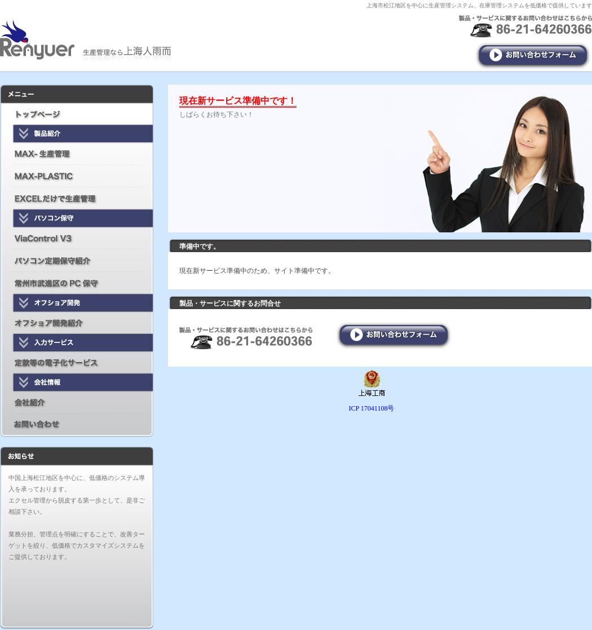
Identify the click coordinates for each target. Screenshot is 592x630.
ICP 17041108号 (372, 408)
